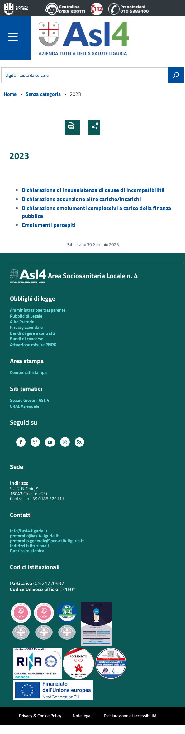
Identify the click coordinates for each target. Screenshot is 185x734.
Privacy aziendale (26, 327)
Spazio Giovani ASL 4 (29, 400)
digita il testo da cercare (27, 75)
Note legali (83, 715)
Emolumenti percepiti (49, 225)
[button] (107, 127)
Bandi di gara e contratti (32, 333)
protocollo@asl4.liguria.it (34, 535)
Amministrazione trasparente (37, 310)
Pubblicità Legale (26, 316)
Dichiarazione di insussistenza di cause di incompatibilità (93, 190)
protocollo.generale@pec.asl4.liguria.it (47, 540)
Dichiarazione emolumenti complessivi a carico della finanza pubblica (96, 212)
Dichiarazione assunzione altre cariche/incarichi (81, 199)
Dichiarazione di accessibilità (130, 715)
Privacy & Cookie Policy (40, 715)
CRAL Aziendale (24, 406)
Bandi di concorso (26, 338)
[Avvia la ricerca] (176, 75)
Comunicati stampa (28, 372)
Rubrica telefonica (27, 550)
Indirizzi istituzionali (29, 545)
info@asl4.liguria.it (28, 530)
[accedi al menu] (19, 36)
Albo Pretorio (22, 321)
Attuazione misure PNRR (33, 344)
